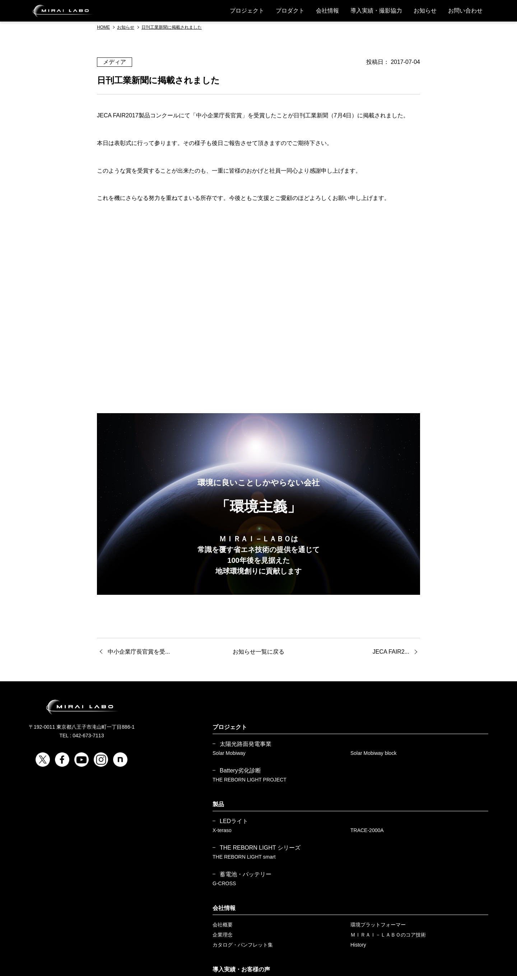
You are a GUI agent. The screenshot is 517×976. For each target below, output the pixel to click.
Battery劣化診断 (240, 771)
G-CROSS (224, 883)
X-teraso (222, 830)
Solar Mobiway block (373, 753)
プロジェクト (247, 11)
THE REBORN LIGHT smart (244, 856)
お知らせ (425, 11)
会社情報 (327, 11)
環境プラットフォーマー (378, 924)
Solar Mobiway (229, 753)
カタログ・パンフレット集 (243, 944)
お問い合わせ (465, 11)
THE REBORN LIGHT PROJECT (250, 779)
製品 (218, 804)
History (358, 944)
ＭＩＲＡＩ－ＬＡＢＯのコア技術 (388, 934)
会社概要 (223, 924)
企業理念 (223, 934)
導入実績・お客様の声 (241, 969)
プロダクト (290, 11)
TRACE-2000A (367, 830)
